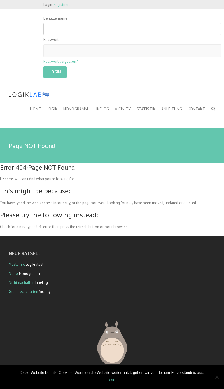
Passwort (51, 39)
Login (47, 4)
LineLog (101, 109)
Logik (52, 109)
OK (112, 380)
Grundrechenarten (23, 291)
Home (35, 109)
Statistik (145, 109)
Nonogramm (75, 109)
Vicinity (123, 109)
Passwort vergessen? (60, 61)
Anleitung (171, 109)
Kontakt (196, 109)
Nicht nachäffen (21, 282)
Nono (13, 273)
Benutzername (55, 18)
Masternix (17, 264)
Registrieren (63, 4)
